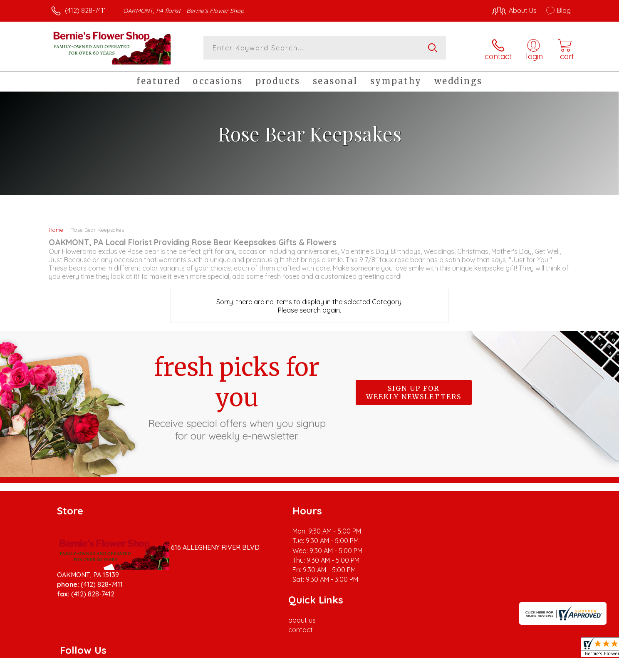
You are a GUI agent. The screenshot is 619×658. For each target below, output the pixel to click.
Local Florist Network (497, 649)
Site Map (548, 649)
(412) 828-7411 (85, 10)
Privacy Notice (438, 649)
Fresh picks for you (236, 395)
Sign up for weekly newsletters (413, 390)
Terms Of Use (388, 649)
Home (56, 228)
